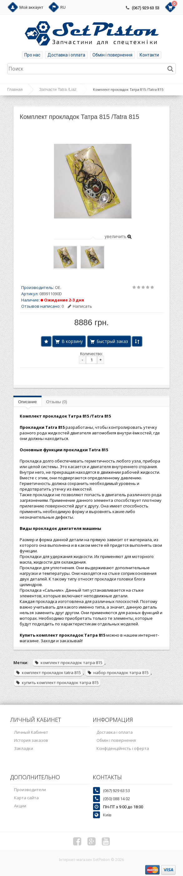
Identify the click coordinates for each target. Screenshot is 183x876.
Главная (14, 89)
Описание (27, 401)
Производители (30, 789)
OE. (58, 287)
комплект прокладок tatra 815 (48, 672)
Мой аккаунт (31, 7)
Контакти (149, 54)
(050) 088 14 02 (116, 798)
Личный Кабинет (31, 732)
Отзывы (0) (56, 401)
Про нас (32, 54)
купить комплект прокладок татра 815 (57, 682)
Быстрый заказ (112, 341)
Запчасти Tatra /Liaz (57, 89)
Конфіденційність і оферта (122, 748)
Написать (80, 306)
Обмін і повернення (112, 54)
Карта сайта (26, 797)
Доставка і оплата (66, 54)
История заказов (31, 740)
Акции (20, 806)
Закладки (23, 748)
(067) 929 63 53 (145, 8)
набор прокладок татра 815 (118, 672)
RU (63, 7)
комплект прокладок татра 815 (68, 662)
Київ (107, 815)
